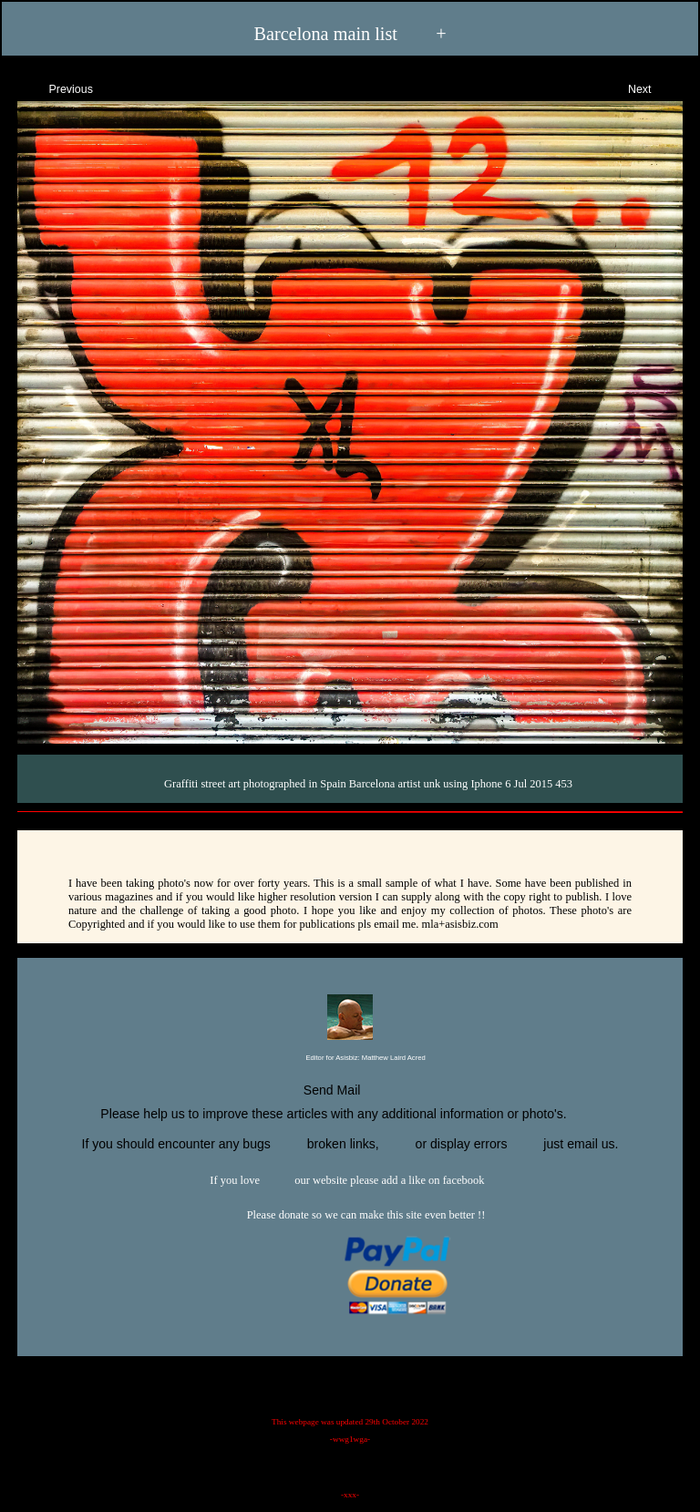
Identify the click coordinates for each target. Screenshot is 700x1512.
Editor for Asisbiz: (349, 1058)
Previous (54, 87)
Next (656, 87)
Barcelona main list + (349, 33)
